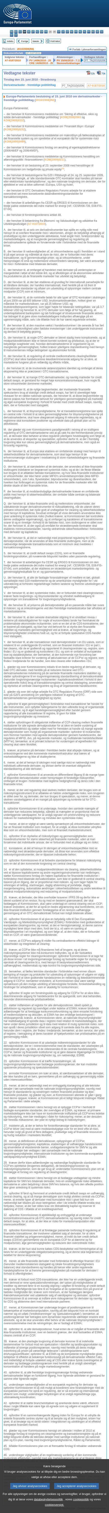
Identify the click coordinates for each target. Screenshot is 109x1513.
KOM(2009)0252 (15, 129)
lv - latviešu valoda (63, 31)
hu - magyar (71, 31)
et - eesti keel (33, 31)
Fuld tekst (55, 41)
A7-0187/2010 (13, 60)
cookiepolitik (81, 1507)
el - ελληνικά (37, 31)
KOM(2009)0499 (15, 141)
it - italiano (58, 31)
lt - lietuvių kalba (67, 31)
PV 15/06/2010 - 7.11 (69, 60)
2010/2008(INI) (25, 49)
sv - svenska (16, 35)
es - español (16, 31)
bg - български (11, 31)
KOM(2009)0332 (14, 120)
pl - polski (84, 31)
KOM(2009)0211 (54, 159)
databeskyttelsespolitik (48, 1507)
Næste (35, 41)
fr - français (46, 31)
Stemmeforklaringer (69, 63)
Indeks (10, 41)
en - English (41, 31)
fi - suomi (11, 35)
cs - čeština (20, 31)
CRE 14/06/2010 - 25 (41, 63)
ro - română (93, 31)
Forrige (24, 41)
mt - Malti (76, 31)
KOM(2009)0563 (71, 117)
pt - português (88, 31)
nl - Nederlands (80, 31)
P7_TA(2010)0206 (95, 60)
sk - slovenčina (97, 31)
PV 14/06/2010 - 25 (40, 60)
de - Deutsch (28, 31)
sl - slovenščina (101, 31)
